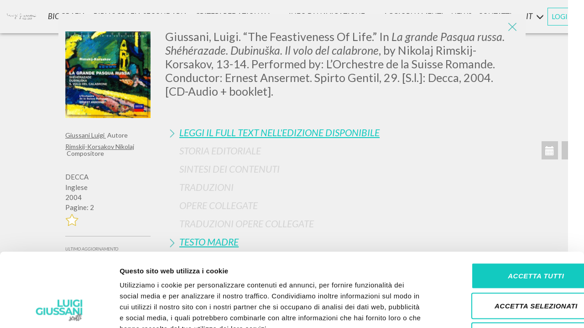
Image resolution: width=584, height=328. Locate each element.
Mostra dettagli (480, 310)
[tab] (342, 132)
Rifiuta (508, 268)
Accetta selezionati (507, 238)
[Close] (512, 27)
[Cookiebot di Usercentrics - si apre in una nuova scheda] (59, 310)
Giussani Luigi (85, 135)
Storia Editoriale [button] (220, 150)
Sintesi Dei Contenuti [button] (229, 169)
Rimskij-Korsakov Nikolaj (99, 146)
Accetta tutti (508, 208)
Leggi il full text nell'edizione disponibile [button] (279, 132)
